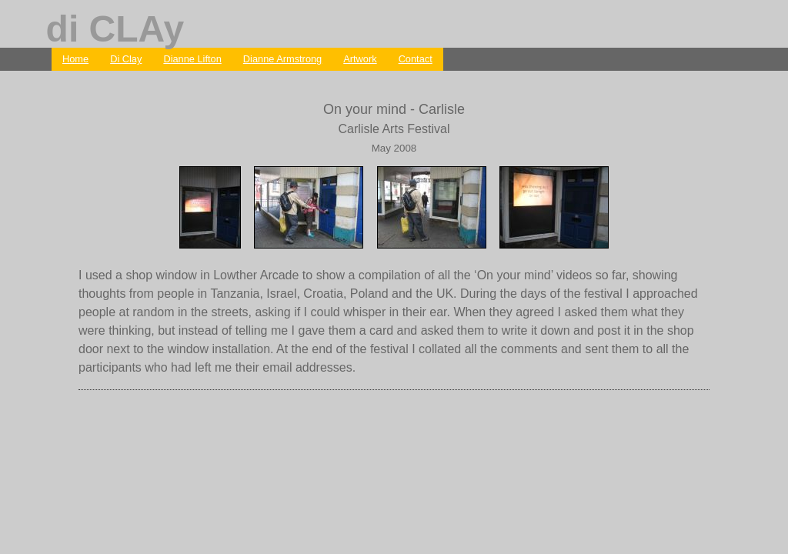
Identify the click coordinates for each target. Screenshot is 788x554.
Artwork (359, 59)
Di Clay (126, 59)
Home (75, 59)
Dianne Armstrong (282, 59)
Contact (415, 59)
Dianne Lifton (192, 59)
